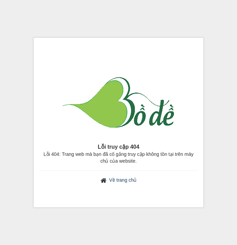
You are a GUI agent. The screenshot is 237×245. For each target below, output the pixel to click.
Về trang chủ (123, 180)
